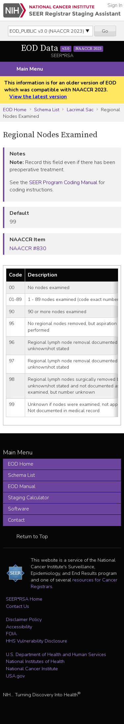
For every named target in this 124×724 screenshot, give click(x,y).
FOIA (11, 633)
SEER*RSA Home (24, 599)
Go (105, 31)
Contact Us (17, 606)
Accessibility (19, 626)
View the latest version (38, 96)
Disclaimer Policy (24, 619)
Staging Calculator (28, 497)
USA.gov (15, 676)
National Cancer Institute (32, 668)
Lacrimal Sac (80, 109)
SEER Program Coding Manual (63, 182)
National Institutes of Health (35, 661)
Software (18, 509)
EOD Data (62, 48)
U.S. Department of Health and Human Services (56, 654)
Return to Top (32, 536)
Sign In (114, 5)
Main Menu (30, 69)
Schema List (46, 109)
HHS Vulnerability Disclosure (36, 641)
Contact (16, 520)
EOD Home (14, 109)
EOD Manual (21, 486)
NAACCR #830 (28, 248)
